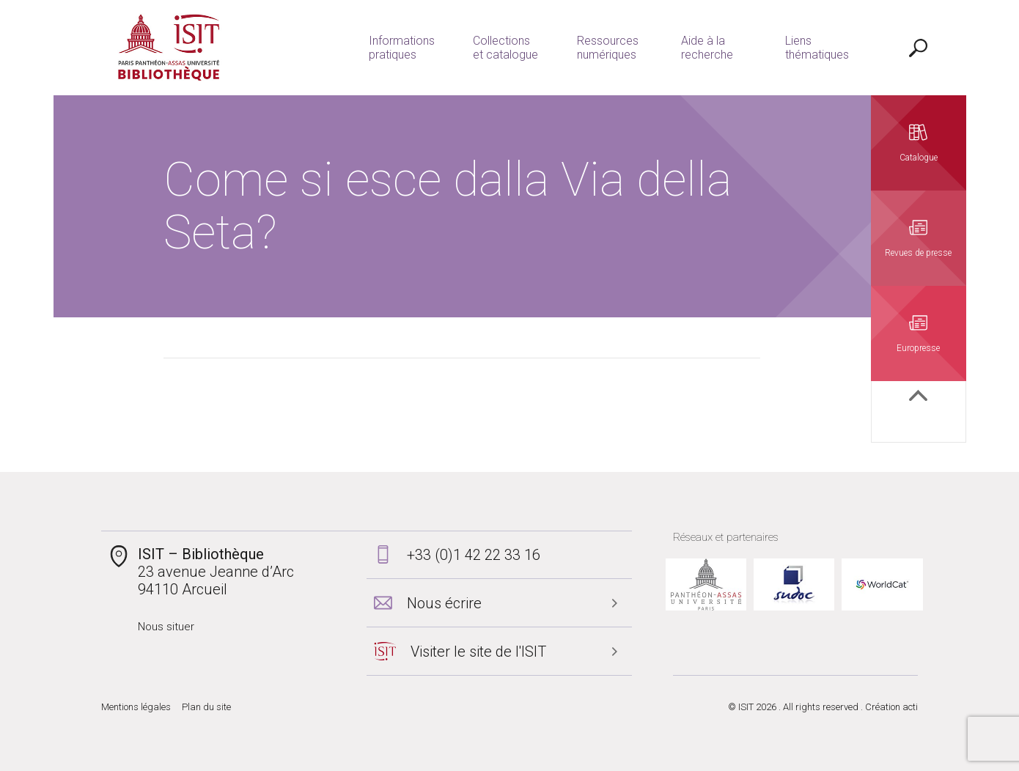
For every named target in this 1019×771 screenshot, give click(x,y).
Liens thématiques (817, 48)
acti (910, 706)
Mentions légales (136, 706)
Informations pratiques (402, 48)
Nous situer (166, 626)
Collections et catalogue (505, 48)
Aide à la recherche (707, 48)
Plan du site (206, 706)
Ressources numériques (608, 48)
